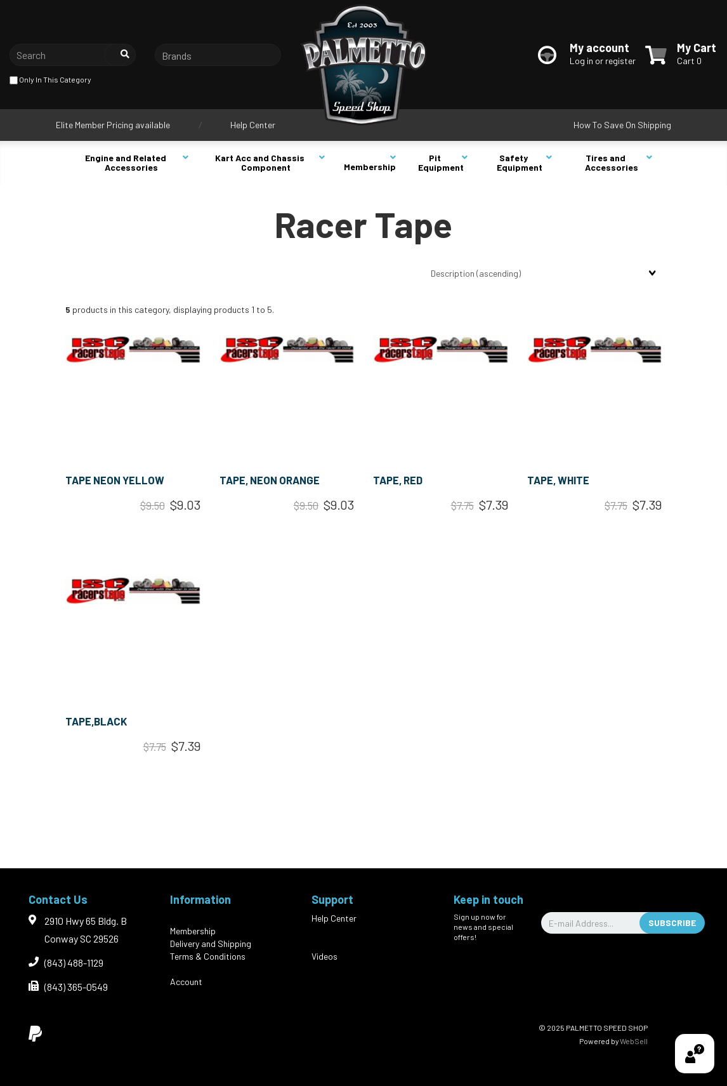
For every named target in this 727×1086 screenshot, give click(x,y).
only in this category (50, 80)
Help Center (252, 124)
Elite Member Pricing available (113, 124)
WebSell (634, 1040)
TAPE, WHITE (558, 479)
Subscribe (672, 922)
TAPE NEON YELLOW (114, 479)
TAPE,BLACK (96, 721)
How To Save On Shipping (622, 124)
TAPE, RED (397, 479)
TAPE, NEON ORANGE (269, 479)
